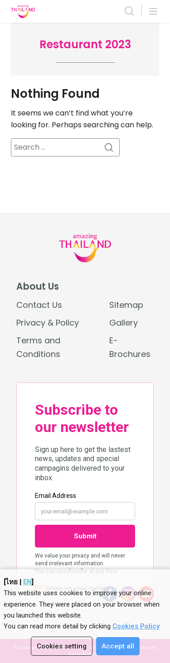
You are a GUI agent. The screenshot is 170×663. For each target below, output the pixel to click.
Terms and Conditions (38, 347)
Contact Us (39, 305)
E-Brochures (130, 347)
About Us (37, 286)
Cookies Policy (136, 626)
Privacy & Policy (47, 322)
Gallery (123, 322)
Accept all (118, 646)
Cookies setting (62, 646)
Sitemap (126, 305)
